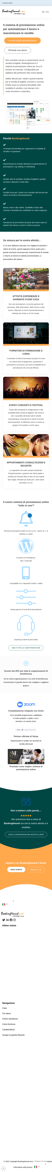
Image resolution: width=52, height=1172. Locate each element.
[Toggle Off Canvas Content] (45, 12)
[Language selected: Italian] (8, 904)
